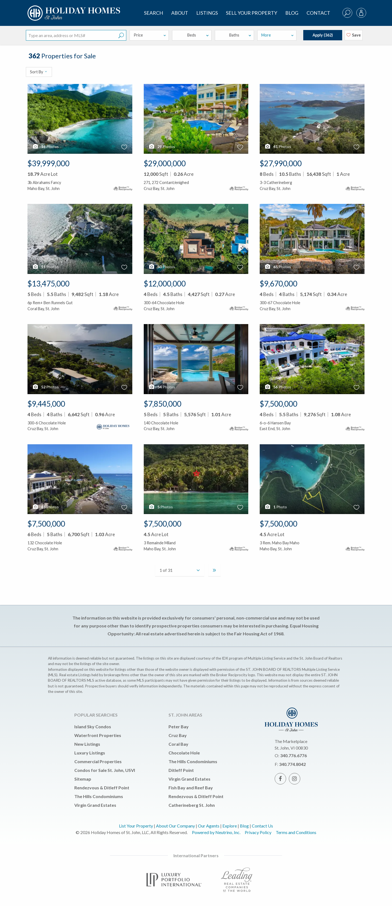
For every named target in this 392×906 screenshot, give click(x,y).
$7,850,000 (162, 403)
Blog (291, 13)
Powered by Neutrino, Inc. (216, 832)
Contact (318, 13)
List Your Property (136, 825)
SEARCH (153, 13)
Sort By (39, 72)
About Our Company (175, 825)
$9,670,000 (278, 283)
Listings (207, 13)
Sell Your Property (251, 13)
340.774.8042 (292, 764)
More (277, 35)
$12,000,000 (165, 283)
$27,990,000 (281, 163)
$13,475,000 (48, 283)
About (179, 13)
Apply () (323, 35)
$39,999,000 (48, 163)
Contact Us (262, 825)
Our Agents (208, 825)
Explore (229, 825)
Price (150, 35)
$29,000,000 (165, 163)
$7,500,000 (278, 403)
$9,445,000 (46, 403)
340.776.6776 (293, 755)
